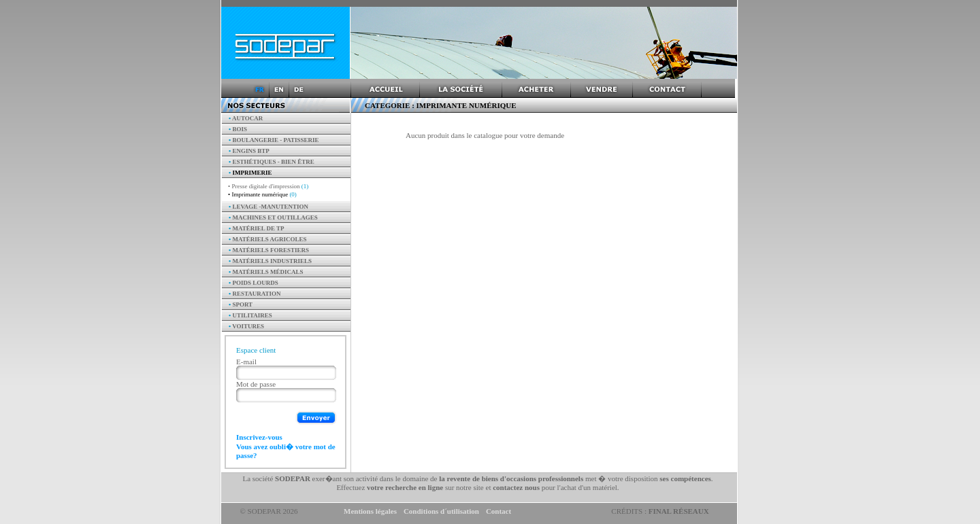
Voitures (246, 326)
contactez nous (516, 487)
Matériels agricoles (268, 239)
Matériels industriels (270, 261)
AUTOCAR (246, 118)
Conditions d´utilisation (441, 511)
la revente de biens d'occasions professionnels (511, 478)
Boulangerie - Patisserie (274, 140)
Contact (498, 511)
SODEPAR (292, 478)
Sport (240, 304)
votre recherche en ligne (405, 487)
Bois (238, 129)
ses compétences (684, 478)
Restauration (255, 293)
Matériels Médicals (266, 271)
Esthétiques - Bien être (271, 161)
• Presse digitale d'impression (268, 186)
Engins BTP (249, 150)
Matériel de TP (256, 228)
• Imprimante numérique (262, 194)
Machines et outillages (273, 217)
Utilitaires (250, 315)
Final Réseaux (679, 511)
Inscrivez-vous (259, 437)
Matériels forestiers (269, 250)
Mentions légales (370, 511)
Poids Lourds (253, 282)
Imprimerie (250, 172)
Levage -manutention (268, 206)
